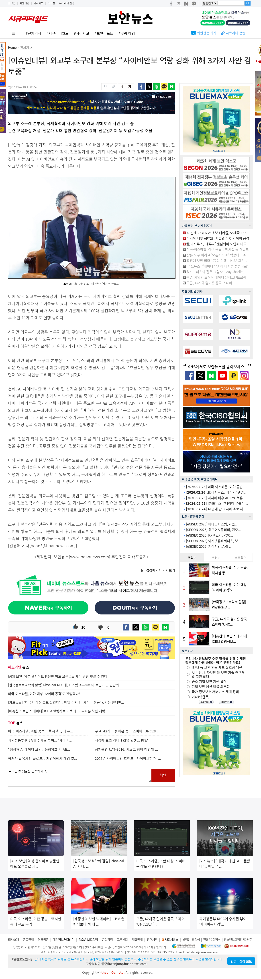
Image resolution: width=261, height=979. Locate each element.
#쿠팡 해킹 (127, 33)
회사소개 (13, 939)
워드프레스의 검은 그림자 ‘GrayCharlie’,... (217, 271)
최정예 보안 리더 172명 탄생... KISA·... (124, 740)
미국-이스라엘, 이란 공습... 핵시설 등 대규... (40, 731)
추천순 (216, 557)
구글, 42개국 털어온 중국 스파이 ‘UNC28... (127, 731)
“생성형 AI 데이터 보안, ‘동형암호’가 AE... (39, 749)
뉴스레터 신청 (67, 3)
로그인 (11, 3)
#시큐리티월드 (58, 33)
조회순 (192, 557)
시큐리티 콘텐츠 (237, 32)
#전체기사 (33, 33)
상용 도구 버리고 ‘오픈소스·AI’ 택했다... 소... (218, 255)
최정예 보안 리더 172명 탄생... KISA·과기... (217, 260)
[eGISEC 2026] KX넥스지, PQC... (209, 535)
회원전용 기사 (206, 32)
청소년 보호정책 (88, 939)
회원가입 (24, 3)
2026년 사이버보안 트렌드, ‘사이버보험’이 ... (128, 758)
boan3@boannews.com (52, 546)
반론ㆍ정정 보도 (241, 961)
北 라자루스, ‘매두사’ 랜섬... (216, 492)
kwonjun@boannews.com (127, 963)
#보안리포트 (104, 33)
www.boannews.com (89, 557)
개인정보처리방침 (63, 939)
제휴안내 (137, 939)
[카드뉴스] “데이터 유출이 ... (217, 503)
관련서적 (152, 939)
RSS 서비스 (171, 939)
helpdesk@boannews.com (202, 952)
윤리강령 (107, 939)
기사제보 (38, 3)
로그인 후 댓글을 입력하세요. (79, 775)
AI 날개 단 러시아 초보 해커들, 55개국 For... (218, 232)
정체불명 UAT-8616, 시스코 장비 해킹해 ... (126, 749)
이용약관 (43, 939)
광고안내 (28, 939)
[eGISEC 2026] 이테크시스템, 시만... (212, 524)
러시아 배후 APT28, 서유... (215, 497)
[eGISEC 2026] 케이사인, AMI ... (209, 546)
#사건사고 (81, 33)
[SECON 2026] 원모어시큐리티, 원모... (213, 529)
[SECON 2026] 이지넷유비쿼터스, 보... (213, 540)
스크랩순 (240, 557)
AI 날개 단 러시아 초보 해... (216, 509)
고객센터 (122, 939)
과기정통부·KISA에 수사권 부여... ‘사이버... (40, 740)
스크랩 (51, 3)
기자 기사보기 (158, 570)
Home (12, 47)
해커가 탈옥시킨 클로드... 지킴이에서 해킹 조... (42, 758)
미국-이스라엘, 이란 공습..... (216, 486)
